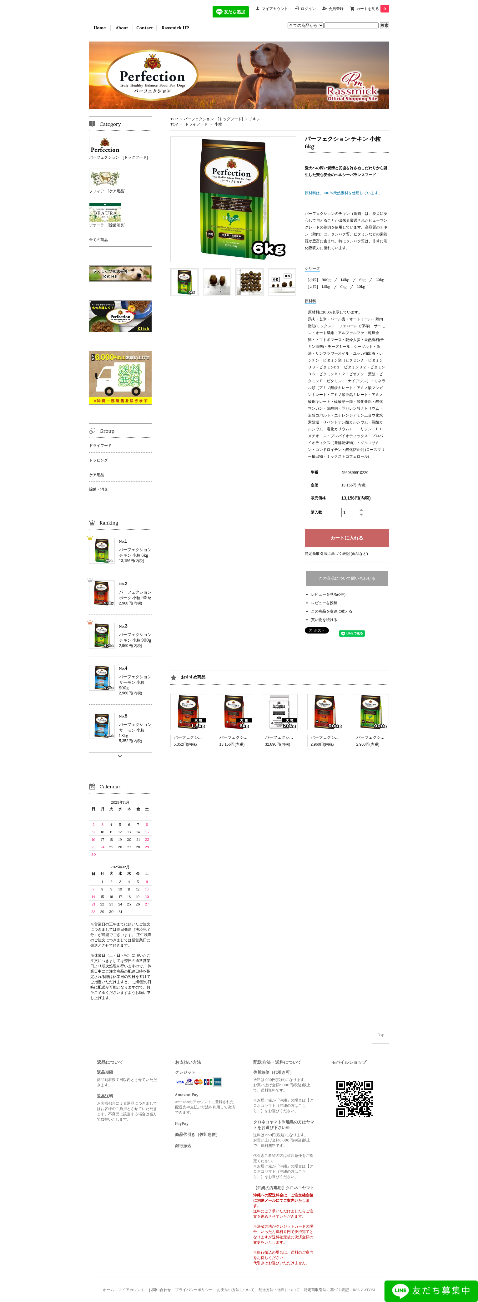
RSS (356, 1289)
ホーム (108, 1289)
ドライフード (196, 124)
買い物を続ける (324, 619)
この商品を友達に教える (331, 611)
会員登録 (336, 8)
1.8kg (345, 279)
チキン (254, 118)
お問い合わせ (159, 1289)
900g (326, 279)
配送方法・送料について (279, 1289)
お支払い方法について (235, 1289)
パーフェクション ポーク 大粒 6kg (250, 737)
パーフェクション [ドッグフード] (213, 118)
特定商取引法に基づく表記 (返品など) (336, 553)
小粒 (218, 124)
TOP (174, 118)
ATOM (369, 1289)
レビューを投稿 (324, 602)
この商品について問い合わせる (347, 578)
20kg (380, 279)
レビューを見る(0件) (328, 594)
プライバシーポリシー (194, 1289)
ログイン (308, 8)
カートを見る (372, 8)
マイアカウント (275, 8)
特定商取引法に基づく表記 (326, 1289)
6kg (362, 279)
